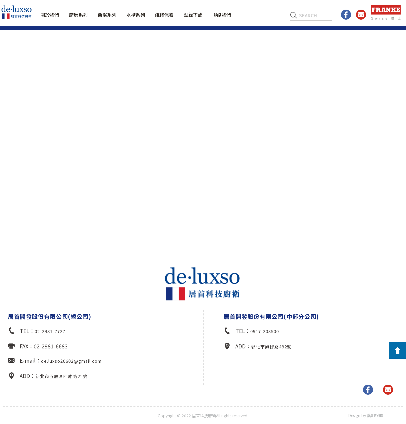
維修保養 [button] (164, 14)
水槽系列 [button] (135, 14)
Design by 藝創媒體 (365, 415)
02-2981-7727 (50, 331)
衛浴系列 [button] (107, 14)
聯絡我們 (221, 14)
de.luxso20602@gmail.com (71, 361)
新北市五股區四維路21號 (61, 376)
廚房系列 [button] (78, 14)
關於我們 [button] (49, 14)
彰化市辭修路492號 (271, 346)
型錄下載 (193, 14)
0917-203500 (264, 331)
